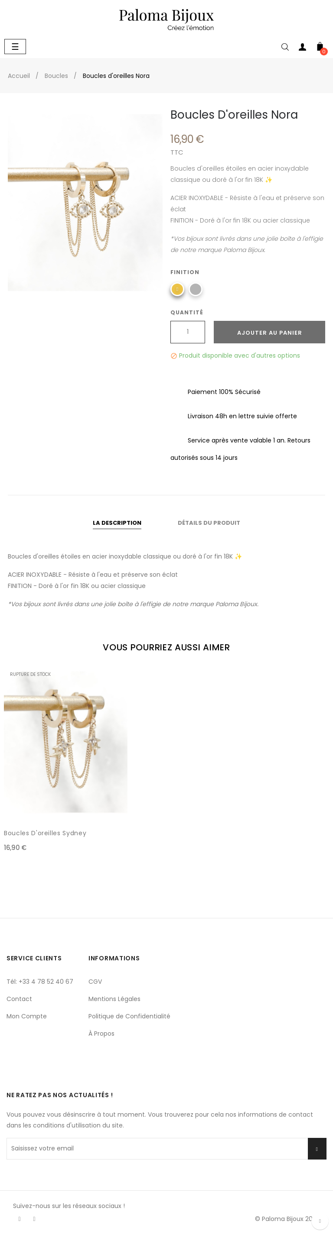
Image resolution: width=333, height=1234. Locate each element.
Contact (19, 999)
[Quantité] (187, 332)
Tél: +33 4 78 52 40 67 (40, 981)
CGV (95, 981)
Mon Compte (27, 1016)
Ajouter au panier (269, 333)
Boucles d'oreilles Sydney (45, 833)
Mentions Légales (114, 999)
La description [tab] (117, 523)
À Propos (101, 1033)
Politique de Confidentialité (129, 1016)
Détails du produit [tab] (209, 523)
